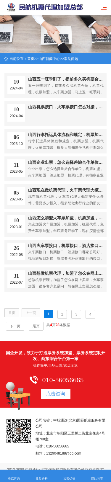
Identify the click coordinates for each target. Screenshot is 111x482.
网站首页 (97, 475)
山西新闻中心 (49, 59)
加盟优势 (69, 475)
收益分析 (42, 475)
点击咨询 (55, 393)
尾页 (36, 326)
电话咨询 (14, 475)
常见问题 (71, 59)
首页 (30, 59)
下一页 (15, 326)
